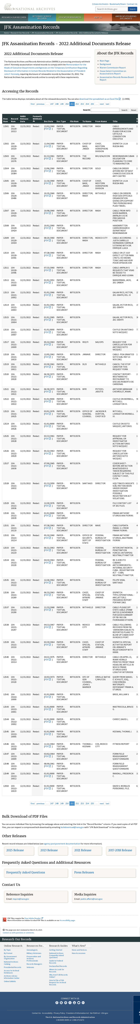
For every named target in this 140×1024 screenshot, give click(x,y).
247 (51, 104)
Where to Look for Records (56, 970)
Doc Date (48, 121)
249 (62, 104)
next (102, 104)
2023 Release (49, 850)
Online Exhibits (10, 981)
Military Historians (34, 953)
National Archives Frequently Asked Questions (56, 955)
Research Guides (58, 945)
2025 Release (15, 850)
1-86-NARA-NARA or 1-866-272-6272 (70, 1020)
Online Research (13, 945)
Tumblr (70, 1002)
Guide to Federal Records (56, 961)
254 (87, 104)
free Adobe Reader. (34, 918)
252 (77, 104)
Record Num (14, 120)
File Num (74, 121)
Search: (86, 109)
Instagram (65, 1002)
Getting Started (55, 950)
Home (6, 33)
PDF (47, 128)
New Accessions (78, 953)
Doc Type (61, 121)
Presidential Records (12, 967)
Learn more (115, 1019)
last (107, 104)
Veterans (30, 967)
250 (67, 104)
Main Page (104, 60)
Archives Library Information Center (11, 977)
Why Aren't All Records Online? (58, 976)
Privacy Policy (59, 1013)
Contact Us (132, 4)
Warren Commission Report (113, 67)
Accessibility (47, 1013)
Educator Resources (70, 17)
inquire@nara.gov (21, 899)
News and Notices (79, 950)
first (33, 104)
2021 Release (82, 850)
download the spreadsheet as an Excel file (98, 99)
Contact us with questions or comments (18, 932)
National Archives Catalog (11, 963)
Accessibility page (67, 920)
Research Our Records (14, 17)
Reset (133, 110)
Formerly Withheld (37, 118)
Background (105, 64)
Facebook (57, 1002)
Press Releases (84, 872)
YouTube (74, 1002)
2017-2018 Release (120, 850)
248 (57, 104)
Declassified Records (58, 966)
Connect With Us (70, 998)
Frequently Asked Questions (25, 872)
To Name (86, 121)
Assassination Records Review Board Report (117, 78)
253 (82, 104)
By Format (8, 953)
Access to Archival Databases (11, 971)
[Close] (136, 998)
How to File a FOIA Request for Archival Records (57, 982)
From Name (101, 121)
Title (115, 121)
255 (92, 104)
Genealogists (32, 950)
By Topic (7, 950)
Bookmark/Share (118, 4)
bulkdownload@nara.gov (72, 827)
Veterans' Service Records (42, 17)
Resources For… (35, 945)
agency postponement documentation (62, 843)
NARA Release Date (24, 119)
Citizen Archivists (100, 4)
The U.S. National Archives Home (29, 6)
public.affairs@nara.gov (91, 899)
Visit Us (98, 17)
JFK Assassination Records (42, 33)
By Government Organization (10, 957)
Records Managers (34, 964)
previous (40, 104)
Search (132, 9)
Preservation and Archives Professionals (34, 958)
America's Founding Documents (126, 17)
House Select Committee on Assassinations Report (113, 72)
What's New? (79, 945)
